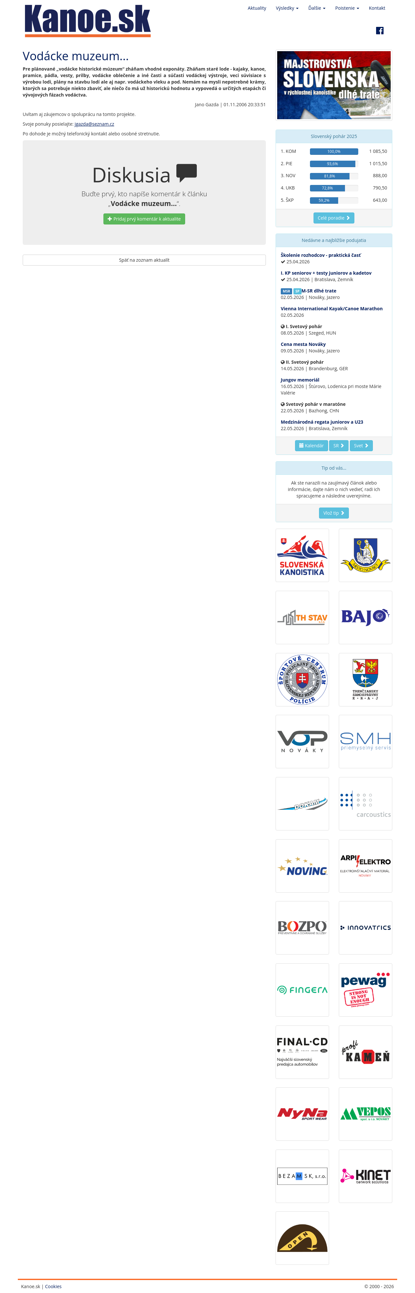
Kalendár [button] (311, 445)
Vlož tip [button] (333, 513)
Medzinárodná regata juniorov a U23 (322, 422)
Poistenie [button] (347, 8)
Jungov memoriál (300, 380)
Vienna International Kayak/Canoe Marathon (332, 308)
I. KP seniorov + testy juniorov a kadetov (326, 273)
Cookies (53, 1286)
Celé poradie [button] (334, 218)
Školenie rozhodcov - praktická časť (321, 255)
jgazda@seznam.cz (94, 124)
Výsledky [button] (287, 8)
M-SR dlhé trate (319, 291)
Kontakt (377, 8)
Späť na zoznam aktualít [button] (144, 260)
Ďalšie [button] (317, 8)
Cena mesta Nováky (303, 344)
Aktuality (257, 8)
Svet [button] (361, 445)
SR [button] (338, 445)
